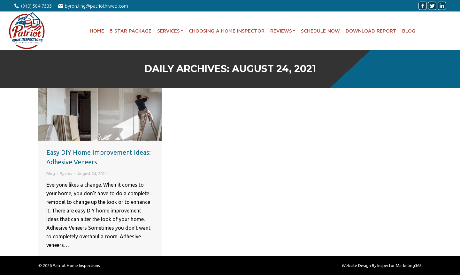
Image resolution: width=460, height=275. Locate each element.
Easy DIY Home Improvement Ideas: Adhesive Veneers (98, 157)
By (66, 173)
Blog (50, 173)
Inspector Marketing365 (399, 265)
